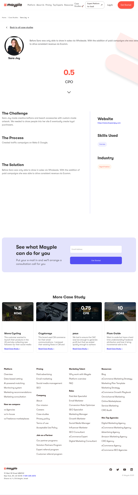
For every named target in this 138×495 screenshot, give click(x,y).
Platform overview (77, 378)
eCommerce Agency (111, 445)
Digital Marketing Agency (113, 423)
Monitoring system (13, 387)
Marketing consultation (15, 396)
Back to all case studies (21, 27)
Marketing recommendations (17, 392)
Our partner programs (47, 440)
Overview (8, 374)
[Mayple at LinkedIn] (131, 469)
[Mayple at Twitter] (117, 469)
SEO (38, 387)
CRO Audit (107, 410)
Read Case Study (11, 349)
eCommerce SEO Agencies (114, 450)
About (39, 400)
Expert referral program (47, 449)
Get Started (126, 5)
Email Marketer (76, 400)
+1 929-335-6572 (29, 476)
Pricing (39, 369)
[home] (13, 5)
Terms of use (42, 423)
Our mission (42, 405)
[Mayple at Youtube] (124, 469)
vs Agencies (9, 409)
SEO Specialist (76, 409)
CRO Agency (108, 441)
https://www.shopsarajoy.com (109, 123)
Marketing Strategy (111, 387)
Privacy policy (43, 418)
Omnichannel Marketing (113, 396)
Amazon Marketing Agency (114, 436)
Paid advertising (44, 374)
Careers (40, 409)
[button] (31, 5)
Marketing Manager (78, 414)
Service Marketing (110, 405)
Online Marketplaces (111, 401)
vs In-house (9, 414)
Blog (104, 374)
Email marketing (44, 378)
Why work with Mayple (80, 374)
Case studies (42, 414)
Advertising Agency (111, 432)
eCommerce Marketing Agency (116, 427)
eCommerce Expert (78, 436)
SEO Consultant (77, 432)
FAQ (71, 383)
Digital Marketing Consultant (83, 441)
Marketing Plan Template (113, 383)
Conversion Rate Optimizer (82, 405)
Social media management (49, 383)
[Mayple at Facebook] (110, 469)
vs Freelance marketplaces (16, 418)
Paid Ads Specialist (78, 396)
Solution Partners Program (49, 445)
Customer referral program (49, 454)
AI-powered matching (14, 383)
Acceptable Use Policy (46, 427)
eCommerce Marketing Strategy (117, 378)
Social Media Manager (79, 423)
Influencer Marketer (78, 427)
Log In (110, 5)
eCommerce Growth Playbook (116, 392)
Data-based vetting (13, 378)
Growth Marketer (77, 418)
